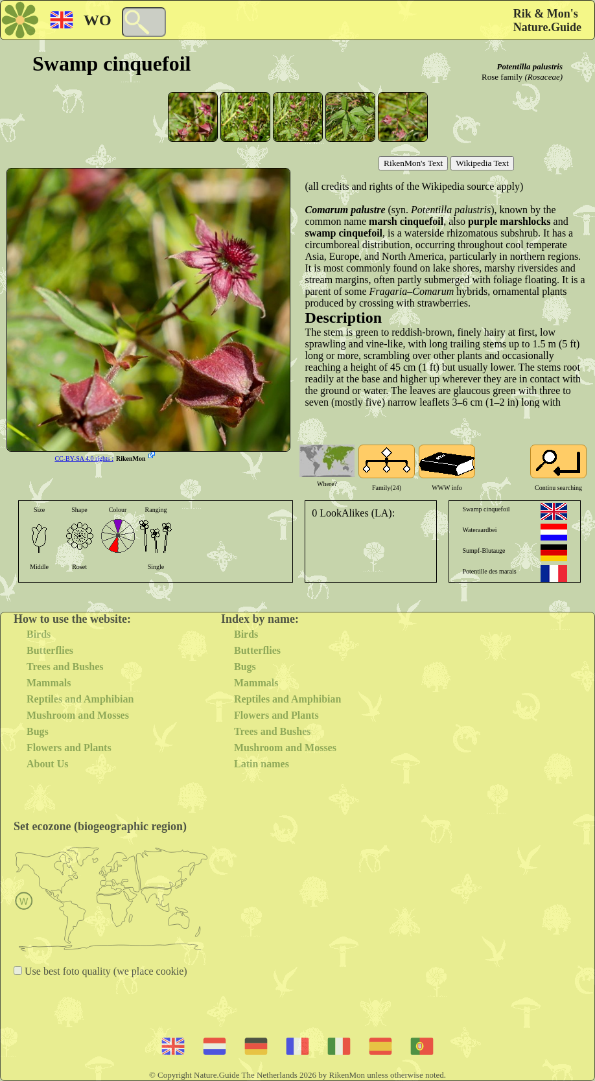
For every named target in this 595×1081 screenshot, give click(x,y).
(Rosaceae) (544, 77)
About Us (47, 763)
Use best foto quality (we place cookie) (104, 971)
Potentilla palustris (530, 66)
